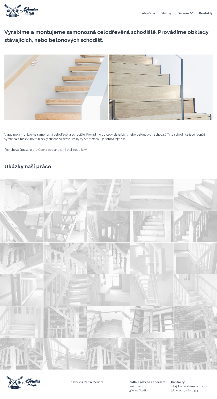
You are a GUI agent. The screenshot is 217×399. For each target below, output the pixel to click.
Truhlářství (147, 13)
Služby (166, 13)
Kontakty (206, 13)
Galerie (183, 13)
